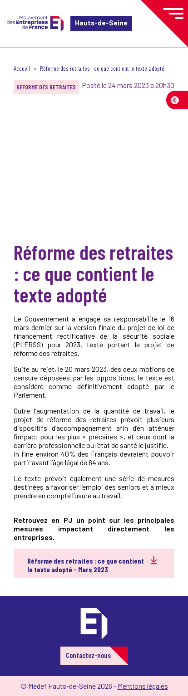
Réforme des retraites (46, 87)
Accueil (22, 68)
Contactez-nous (88, 655)
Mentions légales (143, 685)
